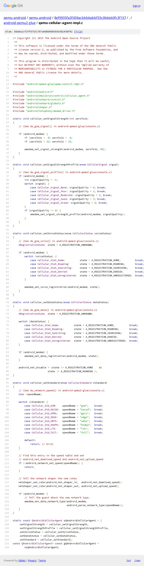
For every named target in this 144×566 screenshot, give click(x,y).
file (78, 31)
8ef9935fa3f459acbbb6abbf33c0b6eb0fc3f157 (90, 17)
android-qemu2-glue (20, 23)
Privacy (32, 560)
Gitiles (22, 560)
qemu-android (15, 17)
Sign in (136, 5)
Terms (42, 560)
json (137, 560)
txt (129, 560)
